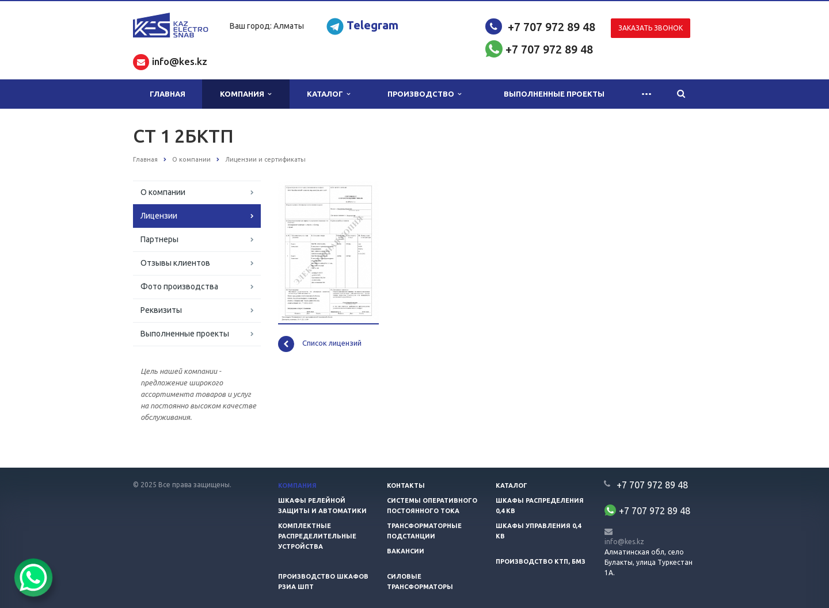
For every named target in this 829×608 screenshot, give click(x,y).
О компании (162, 192)
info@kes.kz (624, 541)
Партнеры (159, 239)
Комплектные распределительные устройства (317, 536)
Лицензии (158, 215)
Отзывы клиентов (175, 262)
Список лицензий (320, 344)
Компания (245, 94)
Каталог (328, 94)
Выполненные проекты (554, 94)
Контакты (406, 485)
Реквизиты (161, 310)
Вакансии (405, 551)
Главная (167, 94)
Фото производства (179, 286)
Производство (424, 94)
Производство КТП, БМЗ (540, 561)
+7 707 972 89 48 (551, 26)
